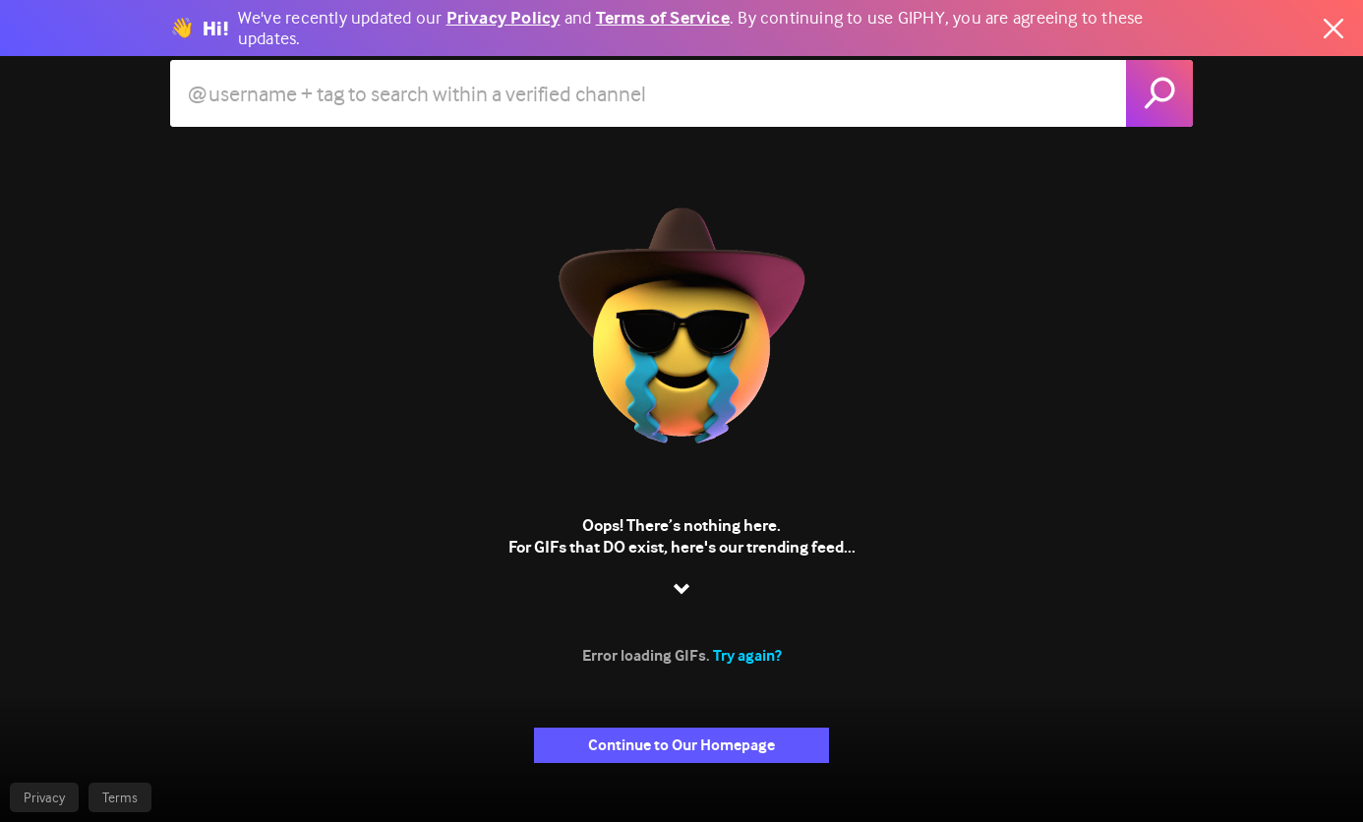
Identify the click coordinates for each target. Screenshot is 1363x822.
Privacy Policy (503, 18)
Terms (120, 797)
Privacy (44, 797)
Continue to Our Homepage (681, 744)
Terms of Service (663, 18)
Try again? (747, 655)
